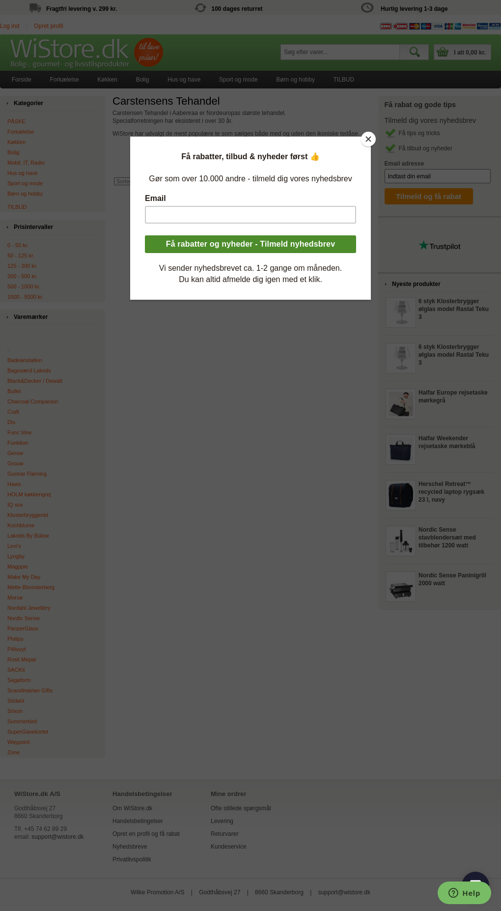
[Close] (368, 139)
